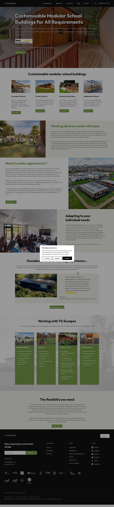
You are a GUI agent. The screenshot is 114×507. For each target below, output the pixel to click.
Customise (47, 258)
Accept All (67, 258)
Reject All (57, 258)
